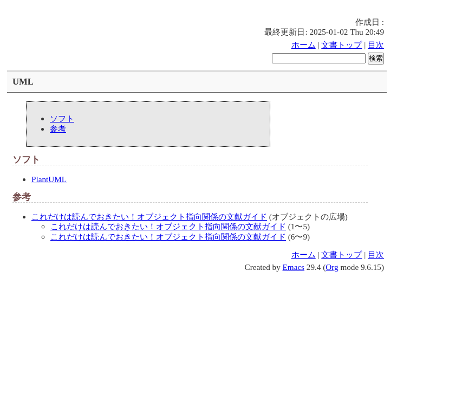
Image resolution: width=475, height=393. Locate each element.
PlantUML (49, 179)
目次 (376, 44)
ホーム (303, 44)
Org (332, 267)
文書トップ (341, 44)
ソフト (62, 118)
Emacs (293, 267)
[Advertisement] (207, 8)
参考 (58, 128)
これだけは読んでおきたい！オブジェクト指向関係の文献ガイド (149, 216)
